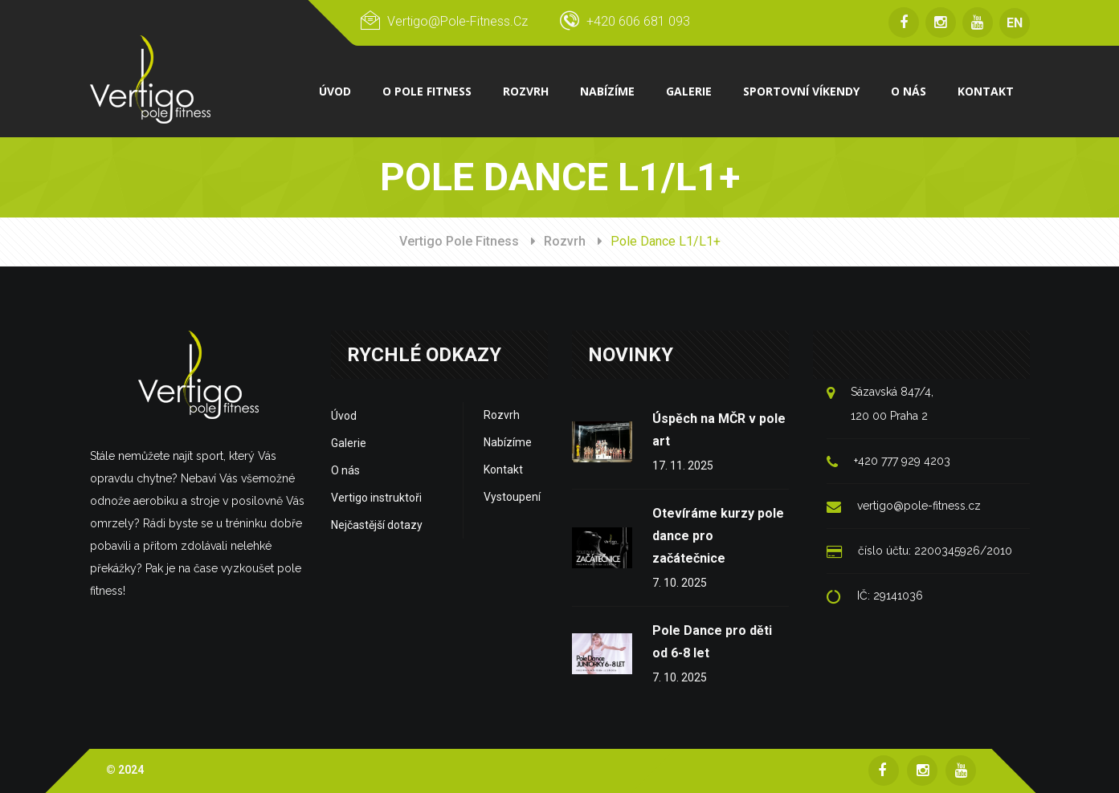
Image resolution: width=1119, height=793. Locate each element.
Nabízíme (508, 442)
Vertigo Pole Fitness (459, 241)
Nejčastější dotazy (377, 524)
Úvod (344, 415)
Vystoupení (512, 496)
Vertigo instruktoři (376, 497)
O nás (345, 470)
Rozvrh (565, 241)
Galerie (348, 443)
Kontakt (503, 469)
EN (1015, 23)
